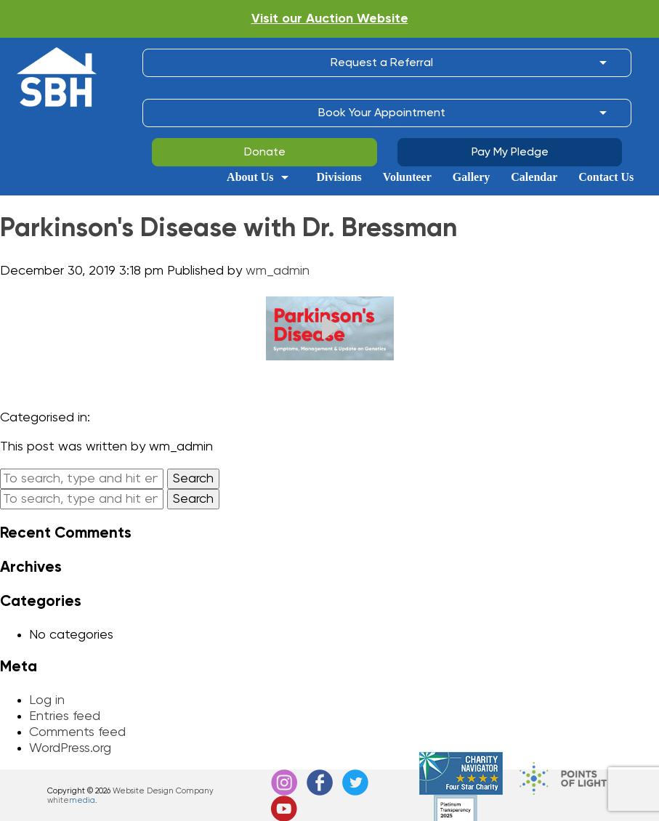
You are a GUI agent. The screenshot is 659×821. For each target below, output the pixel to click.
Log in (47, 700)
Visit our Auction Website (329, 18)
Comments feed (77, 732)
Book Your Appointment (381, 113)
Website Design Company (163, 791)
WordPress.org (70, 748)
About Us (250, 177)
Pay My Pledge (510, 152)
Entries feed (64, 716)
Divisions (339, 177)
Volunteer (407, 177)
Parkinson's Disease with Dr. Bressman (228, 229)
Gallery (471, 177)
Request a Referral (382, 63)
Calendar (534, 177)
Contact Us (606, 177)
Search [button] (193, 478)
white (71, 800)
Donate (265, 152)
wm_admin (278, 271)
